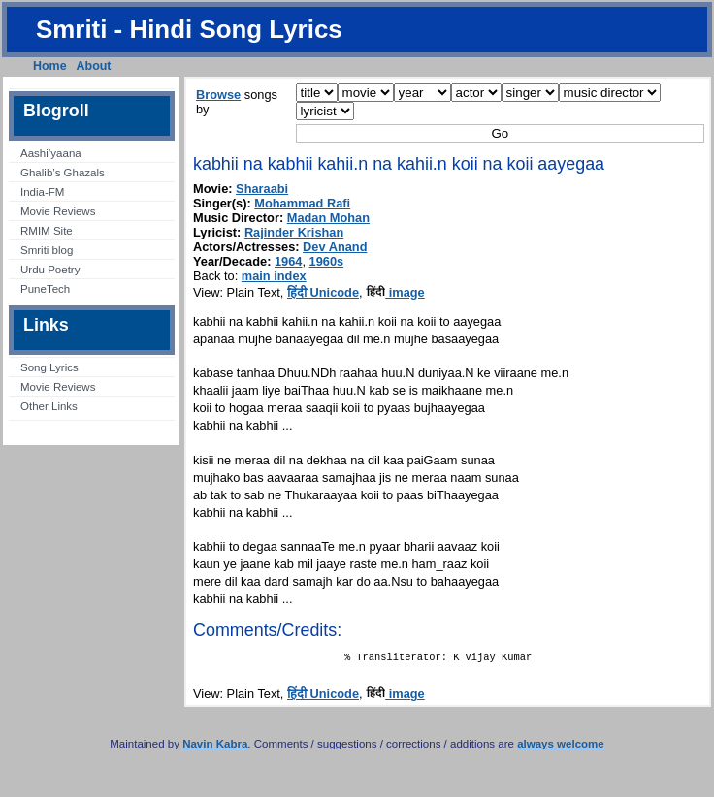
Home (50, 66)
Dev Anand (335, 246)
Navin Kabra (214, 747)
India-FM (42, 192)
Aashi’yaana (50, 153)
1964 (288, 261)
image (395, 292)
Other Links (49, 406)
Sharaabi (262, 188)
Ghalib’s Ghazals (62, 172)
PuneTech (45, 289)
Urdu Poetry (50, 269)
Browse (218, 94)
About (94, 66)
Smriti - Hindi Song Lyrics (189, 29)
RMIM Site (46, 231)
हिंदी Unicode (323, 292)
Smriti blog (46, 250)
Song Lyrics (49, 367)
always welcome (560, 747)
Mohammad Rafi (302, 203)
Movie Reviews (57, 211)
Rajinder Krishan (293, 232)
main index (274, 276)
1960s (326, 261)
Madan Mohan (328, 217)
